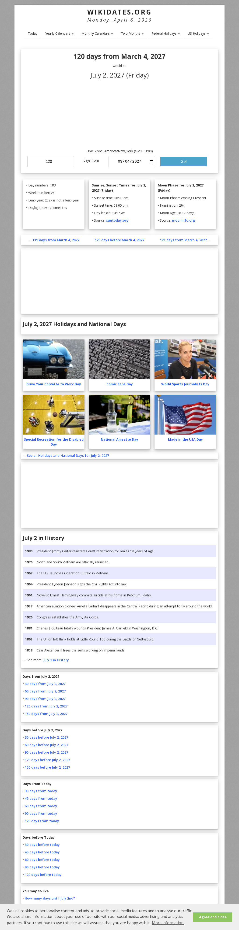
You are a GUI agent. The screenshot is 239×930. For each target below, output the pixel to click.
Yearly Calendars (59, 33)
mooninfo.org (183, 220)
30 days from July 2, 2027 (45, 683)
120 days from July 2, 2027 (46, 706)
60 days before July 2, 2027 (46, 745)
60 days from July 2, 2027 (45, 691)
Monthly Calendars (97, 33)
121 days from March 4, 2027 (183, 240)
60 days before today (42, 859)
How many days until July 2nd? (50, 898)
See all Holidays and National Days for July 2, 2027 (68, 455)
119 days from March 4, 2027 (55, 240)
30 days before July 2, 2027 (46, 737)
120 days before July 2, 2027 (47, 760)
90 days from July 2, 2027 (45, 698)
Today (32, 33)
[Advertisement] (119, 113)
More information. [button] (168, 922)
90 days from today (41, 813)
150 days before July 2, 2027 (47, 767)
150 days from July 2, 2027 (46, 713)
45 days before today (42, 852)
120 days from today (42, 821)
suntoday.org (117, 220)
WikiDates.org (119, 11)
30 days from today (41, 791)
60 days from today (41, 806)
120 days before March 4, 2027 (119, 240)
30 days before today (42, 844)
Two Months (132, 33)
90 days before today (42, 867)
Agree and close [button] (213, 917)
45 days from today (41, 798)
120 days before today (43, 874)
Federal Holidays (165, 33)
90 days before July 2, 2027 (46, 752)
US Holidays (198, 33)
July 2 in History (56, 660)
